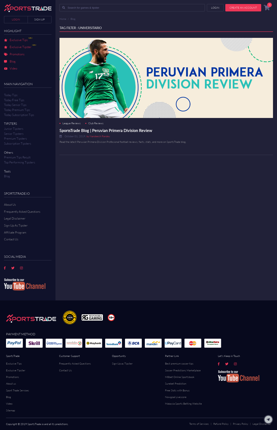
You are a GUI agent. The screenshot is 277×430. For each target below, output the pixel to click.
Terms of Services (199, 423)
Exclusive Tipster (20, 47)
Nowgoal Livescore (175, 397)
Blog (10, 61)
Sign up (39, 19)
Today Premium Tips (17, 110)
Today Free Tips (14, 100)
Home (62, 18)
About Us (10, 204)
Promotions (14, 54)
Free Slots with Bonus (177, 390)
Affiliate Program (15, 232)
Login (16, 19)
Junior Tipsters (13, 129)
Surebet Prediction (175, 383)
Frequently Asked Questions (22, 211)
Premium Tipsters (15, 138)
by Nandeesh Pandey (98, 136)
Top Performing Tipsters (19, 162)
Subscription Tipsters (17, 143)
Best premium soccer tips (179, 363)
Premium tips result (17, 157)
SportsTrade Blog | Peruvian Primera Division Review (105, 130)
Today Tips (10, 95)
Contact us (11, 239)
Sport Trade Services (17, 390)
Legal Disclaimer (14, 218)
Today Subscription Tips (19, 115)
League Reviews (71, 123)
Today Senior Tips (15, 105)
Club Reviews (96, 123)
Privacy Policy (240, 423)
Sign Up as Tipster (122, 363)
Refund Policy (221, 423)
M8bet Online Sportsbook (179, 377)
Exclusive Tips (18, 40)
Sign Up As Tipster (16, 225)
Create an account (243, 7)
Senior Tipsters (13, 134)
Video (10, 68)
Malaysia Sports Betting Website (183, 403)
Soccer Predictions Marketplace (183, 370)
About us (11, 383)
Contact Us (65, 370)
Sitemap (10, 410)
